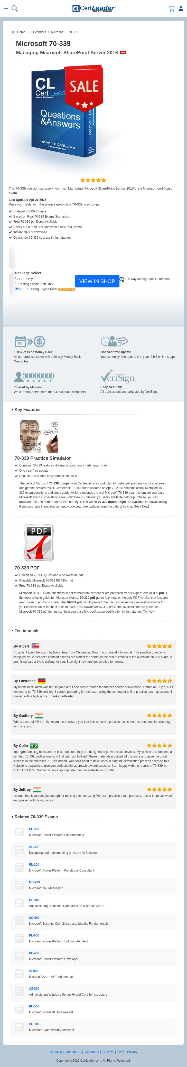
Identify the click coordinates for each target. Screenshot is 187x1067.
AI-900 (33, 971)
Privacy (132, 1052)
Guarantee (92, 1052)
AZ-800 (34, 988)
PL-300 (34, 1006)
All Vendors (38, 32)
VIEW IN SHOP (97, 281)
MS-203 (34, 882)
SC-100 (34, 1024)
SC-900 (34, 918)
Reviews (108, 1052)
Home (21, 32)
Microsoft (57, 32)
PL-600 (34, 935)
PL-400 (34, 953)
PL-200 (34, 864)
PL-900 (34, 829)
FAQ (120, 1052)
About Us (56, 1052)
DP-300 (34, 900)
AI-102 (33, 847)
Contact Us (73, 1052)
